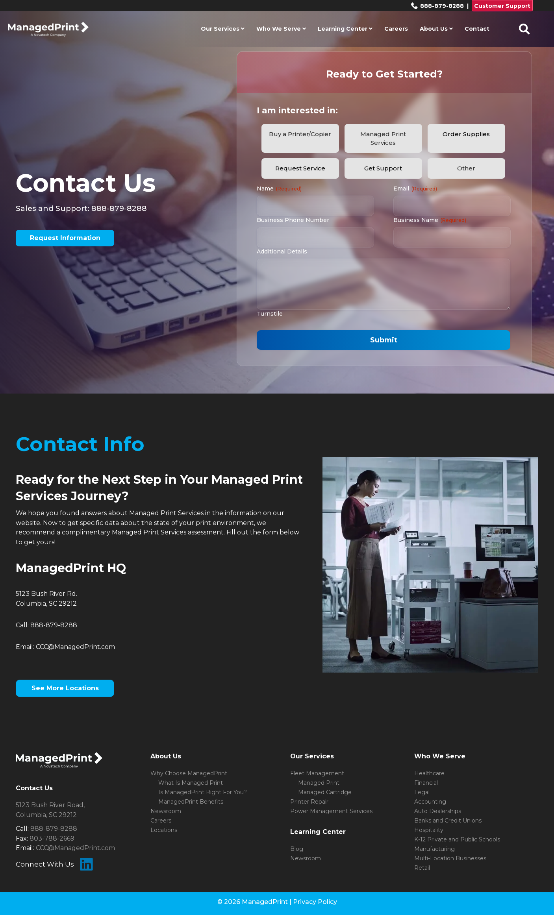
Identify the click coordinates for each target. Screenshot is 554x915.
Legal (422, 792)
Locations (163, 830)
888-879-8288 (437, 5)
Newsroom (165, 811)
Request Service (300, 168)
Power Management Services (331, 811)
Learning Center (345, 28)
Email (415, 188)
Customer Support (502, 5)
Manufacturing (434, 848)
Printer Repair (309, 801)
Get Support (383, 168)
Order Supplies (466, 134)
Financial (426, 782)
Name (279, 188)
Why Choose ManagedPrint (188, 773)
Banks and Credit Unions (448, 820)
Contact (477, 28)
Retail (422, 867)
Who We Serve (281, 28)
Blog (296, 848)
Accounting (430, 801)
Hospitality (428, 830)
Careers (396, 28)
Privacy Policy (315, 902)
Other (466, 168)
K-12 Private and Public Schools (457, 839)
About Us (436, 28)
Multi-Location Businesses (450, 858)
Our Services (223, 28)
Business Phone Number (293, 220)
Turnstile (270, 313)
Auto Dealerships (437, 811)
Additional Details (282, 251)
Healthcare (429, 773)
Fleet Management (317, 773)
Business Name (429, 220)
